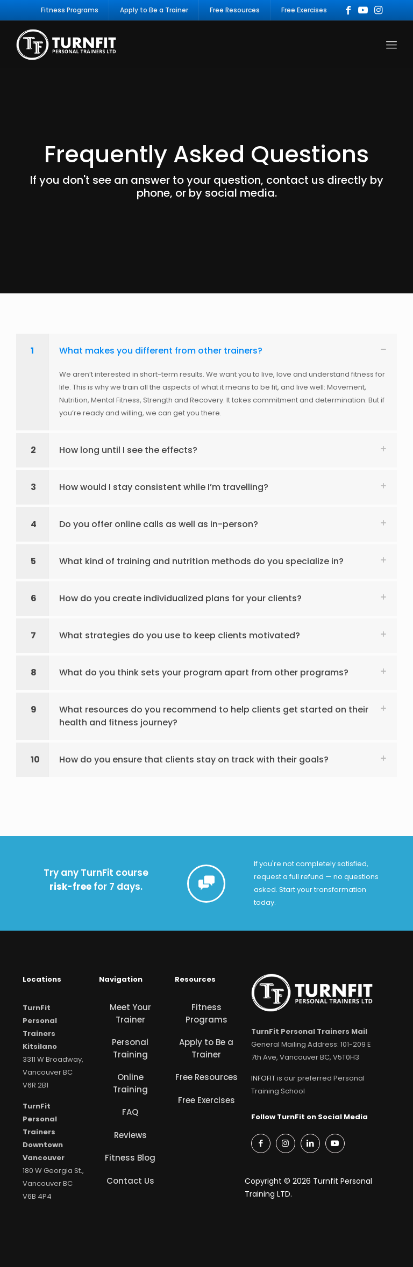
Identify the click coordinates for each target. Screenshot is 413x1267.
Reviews (130, 1135)
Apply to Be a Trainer (206, 1048)
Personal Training (130, 1048)
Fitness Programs (206, 1013)
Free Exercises (206, 1100)
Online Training (130, 1083)
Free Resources (206, 1077)
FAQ (130, 1112)
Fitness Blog (130, 1157)
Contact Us (130, 1180)
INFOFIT (263, 1078)
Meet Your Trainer (130, 1013)
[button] (206, 382)
